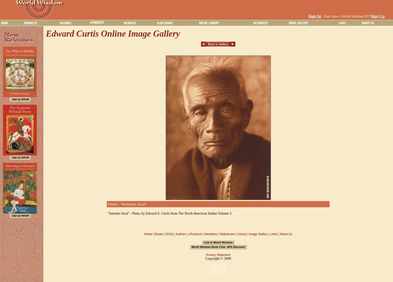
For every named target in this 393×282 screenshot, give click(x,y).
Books (159, 234)
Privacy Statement (218, 255)
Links (273, 234)
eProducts (195, 234)
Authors (181, 234)
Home (148, 234)
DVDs (169, 234)
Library (242, 234)
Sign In (314, 16)
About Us (286, 234)
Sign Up (377, 16)
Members (211, 234)
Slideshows (227, 234)
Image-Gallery (258, 234)
